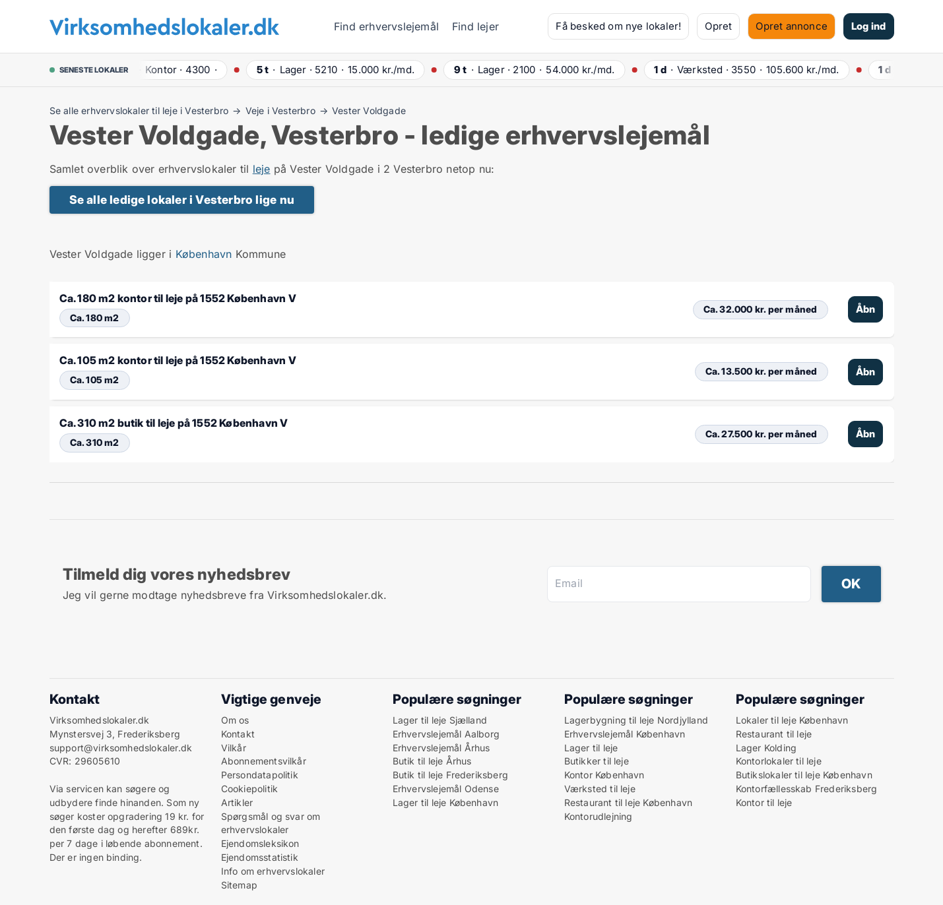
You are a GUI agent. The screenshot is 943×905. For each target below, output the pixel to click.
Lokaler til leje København (792, 720)
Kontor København (604, 774)
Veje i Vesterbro (280, 111)
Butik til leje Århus (432, 760)
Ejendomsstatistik (259, 857)
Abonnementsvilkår (263, 760)
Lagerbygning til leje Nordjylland (636, 720)
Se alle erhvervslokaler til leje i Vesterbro (139, 111)
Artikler (237, 802)
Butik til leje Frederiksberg (451, 774)
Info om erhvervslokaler (273, 871)
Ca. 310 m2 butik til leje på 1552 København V (173, 422)
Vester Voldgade (369, 111)
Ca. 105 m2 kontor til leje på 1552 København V (177, 360)
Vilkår (233, 747)
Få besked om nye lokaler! (618, 26)
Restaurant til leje (774, 733)
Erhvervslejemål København (625, 733)
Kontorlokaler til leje (779, 760)
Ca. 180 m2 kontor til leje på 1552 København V (177, 298)
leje (262, 168)
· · (176, 69)
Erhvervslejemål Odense (446, 788)
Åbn (866, 309)
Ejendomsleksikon (260, 843)
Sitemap (239, 884)
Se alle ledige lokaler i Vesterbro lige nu (181, 199)
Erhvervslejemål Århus (441, 747)
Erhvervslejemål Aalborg (446, 733)
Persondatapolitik (259, 774)
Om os (235, 720)
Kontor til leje (764, 802)
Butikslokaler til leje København (804, 774)
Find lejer (475, 26)
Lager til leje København (446, 802)
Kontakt (238, 733)
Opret (718, 26)
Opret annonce (792, 26)
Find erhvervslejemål (386, 26)
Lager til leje (591, 747)
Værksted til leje (599, 788)
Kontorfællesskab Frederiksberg (807, 788)
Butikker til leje (596, 760)
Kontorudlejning (598, 816)
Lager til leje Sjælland (440, 720)
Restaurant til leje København (628, 802)
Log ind (868, 26)
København (204, 254)
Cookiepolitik (249, 788)
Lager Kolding (766, 747)
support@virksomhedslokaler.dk (121, 747)
